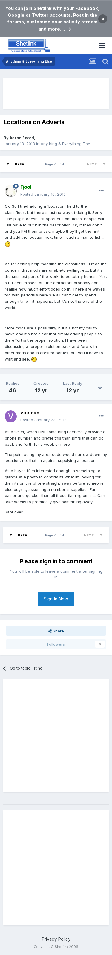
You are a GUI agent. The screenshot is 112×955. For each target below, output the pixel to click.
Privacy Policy (56, 939)
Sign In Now (56, 599)
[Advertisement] (56, 93)
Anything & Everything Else (65, 143)
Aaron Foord (22, 137)
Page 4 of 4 (55, 164)
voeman (29, 413)
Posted (43, 194)
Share (56, 630)
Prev (19, 164)
